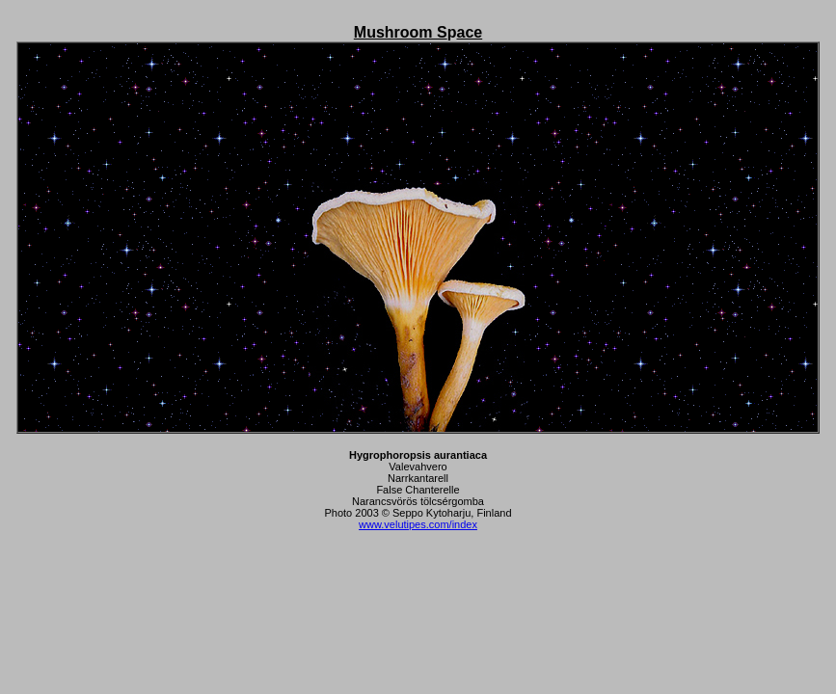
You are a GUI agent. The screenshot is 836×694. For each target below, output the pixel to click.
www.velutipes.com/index (418, 524)
